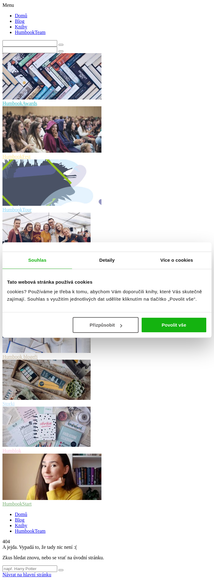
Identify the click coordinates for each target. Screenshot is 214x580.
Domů (21, 15)
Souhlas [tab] (37, 260)
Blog (19, 21)
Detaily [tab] (107, 260)
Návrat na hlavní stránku (26, 574)
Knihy (21, 26)
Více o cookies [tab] (176, 260)
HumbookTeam (30, 32)
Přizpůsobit (106, 325)
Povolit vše (174, 325)
